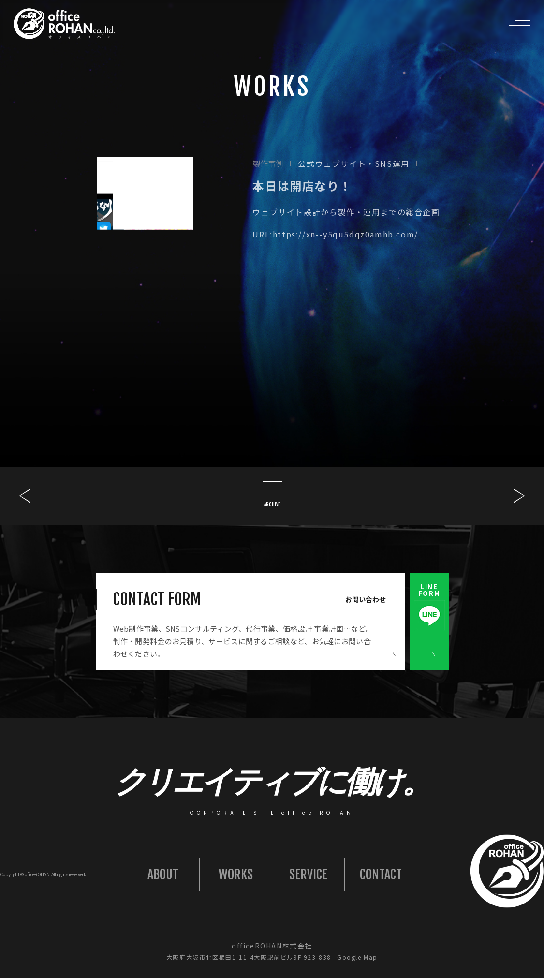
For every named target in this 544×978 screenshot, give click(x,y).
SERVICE (308, 874)
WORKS (236, 874)
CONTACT (381, 874)
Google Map (357, 957)
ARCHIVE (272, 494)
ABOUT (162, 874)
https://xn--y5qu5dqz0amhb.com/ (345, 234)
